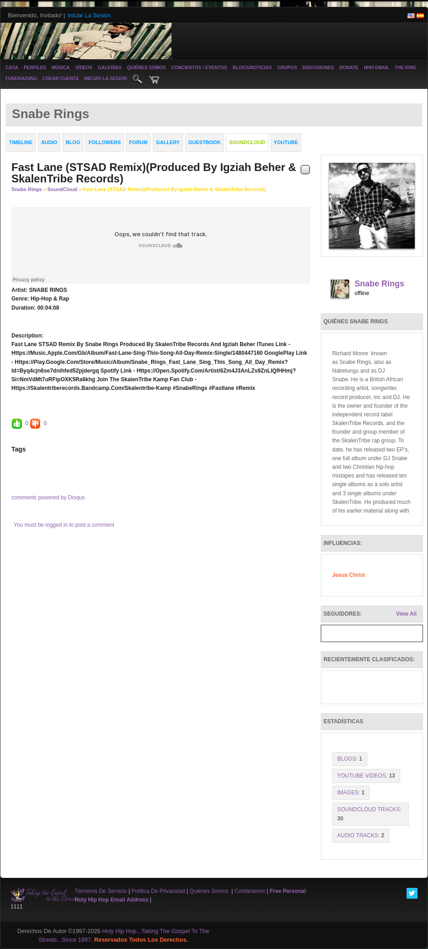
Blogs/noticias (252, 67)
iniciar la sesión (105, 78)
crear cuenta (60, 78)
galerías (110, 67)
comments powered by (48, 497)
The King (406, 67)
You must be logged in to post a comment (64, 525)
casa (11, 67)
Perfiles (35, 67)
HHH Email (376, 67)
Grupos (287, 67)
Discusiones (318, 67)
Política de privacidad (158, 891)
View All (406, 614)
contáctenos (250, 891)
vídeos (84, 67)
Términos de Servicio (101, 891)
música (60, 67)
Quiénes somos (146, 67)
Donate (348, 67)
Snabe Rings (26, 189)
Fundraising (21, 78)
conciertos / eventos (199, 67)
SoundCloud (62, 189)
